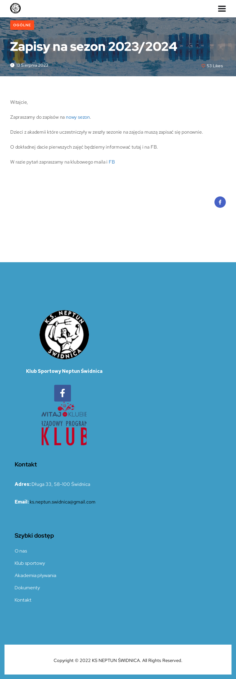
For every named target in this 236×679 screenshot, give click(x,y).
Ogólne (22, 25)
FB (112, 162)
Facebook (220, 204)
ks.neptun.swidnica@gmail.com (63, 502)
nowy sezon (78, 117)
